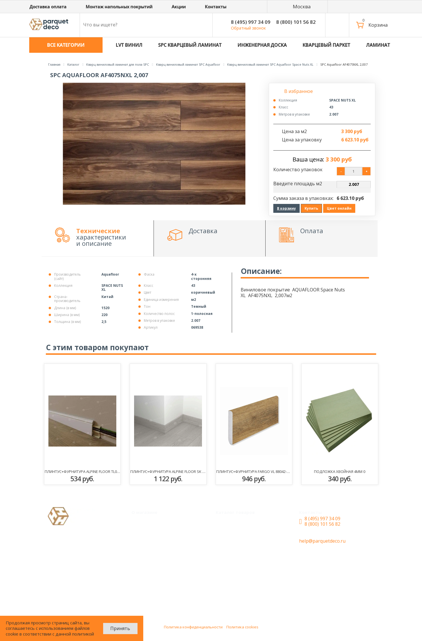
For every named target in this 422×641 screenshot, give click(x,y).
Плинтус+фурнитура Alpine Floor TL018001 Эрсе (91, 471)
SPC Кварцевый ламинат (248, 544)
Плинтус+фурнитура (243, 600)
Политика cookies (242, 627)
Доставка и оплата (157, 544)
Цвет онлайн (339, 208)
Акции (143, 532)
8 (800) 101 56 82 (296, 22)
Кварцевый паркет (241, 521)
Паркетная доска (239, 577)
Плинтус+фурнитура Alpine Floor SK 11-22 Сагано (178, 471)
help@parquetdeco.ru (322, 541)
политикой (83, 634)
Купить (311, 208)
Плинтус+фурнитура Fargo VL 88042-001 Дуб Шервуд (266, 471)
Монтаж (145, 521)
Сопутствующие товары (247, 589)
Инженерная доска (241, 555)
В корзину (286, 208)
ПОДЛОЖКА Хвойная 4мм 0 (339, 471)
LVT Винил (232, 532)
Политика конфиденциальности (193, 627)
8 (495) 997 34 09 (250, 22)
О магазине (149, 555)
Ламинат (230, 566)
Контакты (147, 566)
